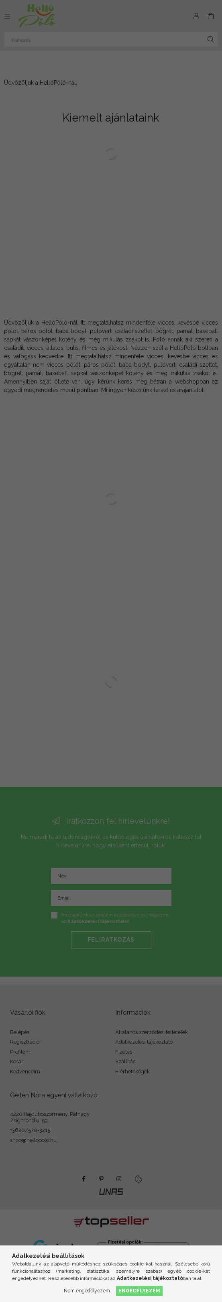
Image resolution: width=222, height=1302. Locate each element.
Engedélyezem (139, 1291)
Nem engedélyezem (87, 1291)
